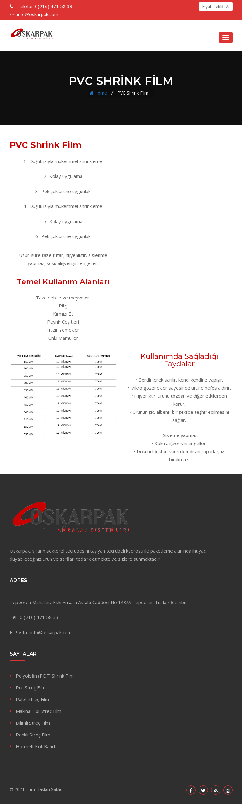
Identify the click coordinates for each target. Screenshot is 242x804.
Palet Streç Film (32, 699)
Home (101, 92)
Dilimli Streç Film (33, 723)
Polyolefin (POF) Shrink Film (45, 676)
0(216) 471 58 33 (44, 6)
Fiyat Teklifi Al (216, 6)
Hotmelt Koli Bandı (36, 746)
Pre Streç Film (31, 687)
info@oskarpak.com (37, 14)
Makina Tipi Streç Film (38, 711)
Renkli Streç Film (33, 734)
